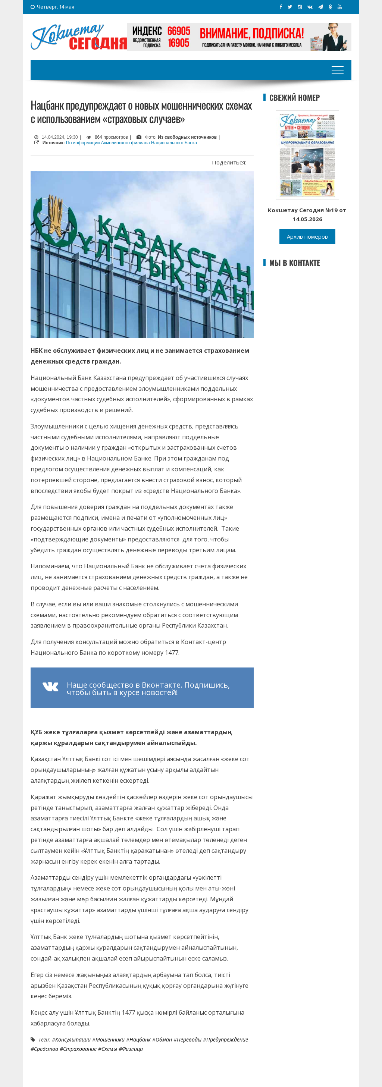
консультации (73, 1039)
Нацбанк (140, 1039)
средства (46, 1048)
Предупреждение (227, 1039)
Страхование (80, 1048)
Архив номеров (307, 236)
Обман (164, 1039)
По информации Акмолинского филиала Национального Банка (131, 142)
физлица (132, 1048)
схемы (109, 1048)
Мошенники (110, 1039)
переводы (189, 1039)
